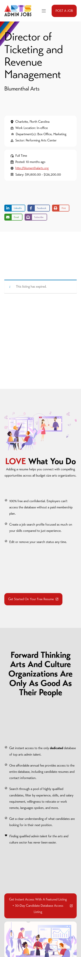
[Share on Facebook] (38, 208)
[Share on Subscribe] (36, 217)
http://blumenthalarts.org (32, 168)
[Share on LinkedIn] (14, 208)
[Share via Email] (13, 217)
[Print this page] (60, 208)
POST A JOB (64, 11)
